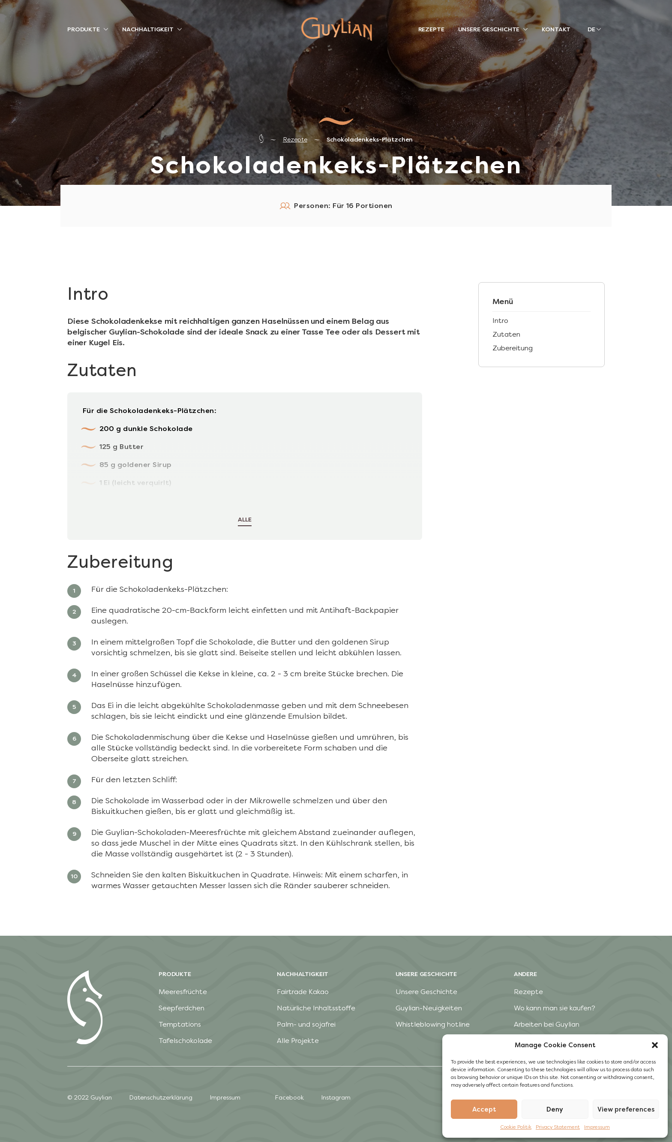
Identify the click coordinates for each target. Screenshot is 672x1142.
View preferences (625, 1109)
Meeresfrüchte (183, 992)
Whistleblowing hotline (433, 1024)
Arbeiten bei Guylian (546, 1024)
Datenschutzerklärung (160, 1097)
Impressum (597, 1127)
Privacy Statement (558, 1127)
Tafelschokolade (185, 1041)
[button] (655, 1045)
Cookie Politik (515, 1127)
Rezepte (295, 139)
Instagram (336, 1097)
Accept (484, 1109)
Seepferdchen (181, 1008)
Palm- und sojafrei (306, 1024)
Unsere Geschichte (426, 992)
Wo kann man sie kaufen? (554, 1008)
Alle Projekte (298, 1041)
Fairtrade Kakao (303, 992)
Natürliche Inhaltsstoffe (316, 1008)
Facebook (289, 1097)
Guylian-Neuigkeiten (429, 1008)
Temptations (180, 1024)
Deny (554, 1109)
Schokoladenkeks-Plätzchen (370, 139)
